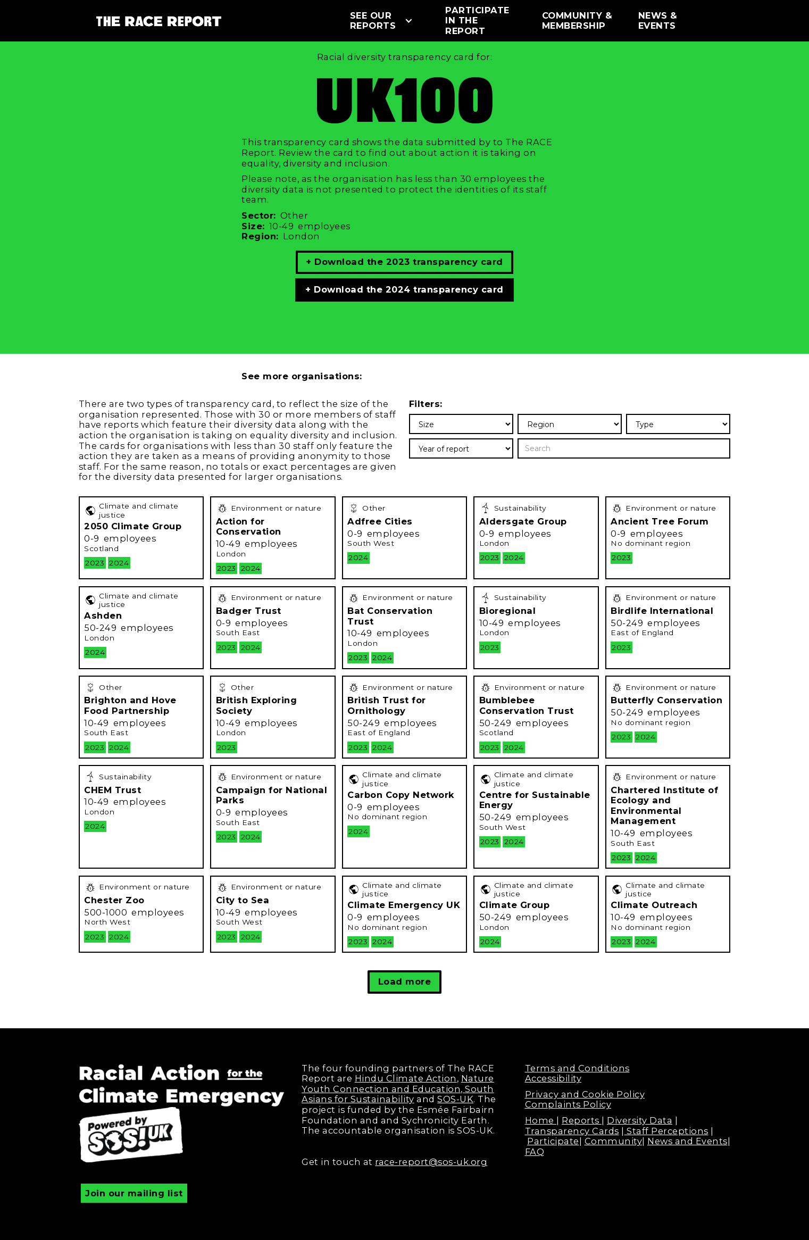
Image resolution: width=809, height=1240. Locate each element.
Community (614, 1141)
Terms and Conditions (577, 1068)
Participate (553, 1141)
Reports (582, 1120)
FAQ (535, 1151)
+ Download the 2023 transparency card (404, 261)
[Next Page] (404, 982)
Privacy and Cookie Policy (585, 1094)
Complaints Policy (568, 1104)
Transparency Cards (572, 1131)
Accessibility (553, 1078)
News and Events (687, 1141)
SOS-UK (455, 1099)
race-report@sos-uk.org (431, 1161)
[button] (387, 21)
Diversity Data (639, 1120)
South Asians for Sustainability (398, 1094)
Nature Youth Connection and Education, (398, 1083)
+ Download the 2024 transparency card (404, 289)
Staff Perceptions (666, 1131)
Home (541, 1120)
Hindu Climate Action (406, 1078)
